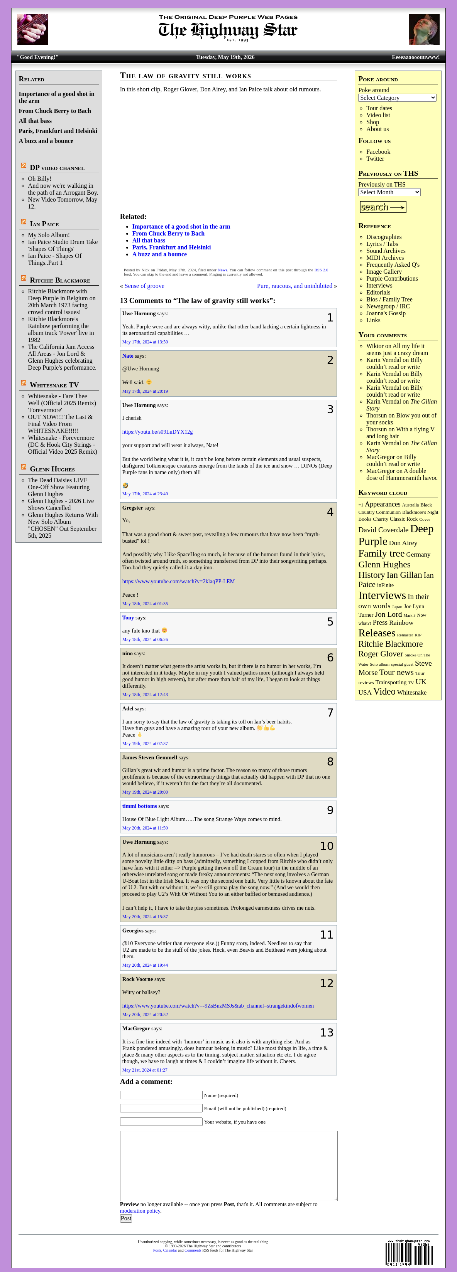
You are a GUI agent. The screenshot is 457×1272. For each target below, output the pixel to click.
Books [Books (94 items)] (364, 519)
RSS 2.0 (321, 270)
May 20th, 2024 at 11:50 (145, 828)
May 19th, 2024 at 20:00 (145, 792)
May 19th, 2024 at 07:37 (145, 743)
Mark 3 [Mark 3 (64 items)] (409, 615)
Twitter (375, 158)
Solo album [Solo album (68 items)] (379, 664)
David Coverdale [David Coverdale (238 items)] (383, 530)
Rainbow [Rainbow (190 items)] (401, 622)
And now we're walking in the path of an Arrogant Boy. (63, 189)
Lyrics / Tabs (382, 244)
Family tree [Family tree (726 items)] (381, 553)
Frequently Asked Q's (393, 264)
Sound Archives (386, 250)
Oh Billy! (40, 178)
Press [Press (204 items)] (380, 622)
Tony (128, 617)
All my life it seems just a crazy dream (397, 349)
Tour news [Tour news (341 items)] (396, 672)
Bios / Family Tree (389, 299)
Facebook (378, 151)
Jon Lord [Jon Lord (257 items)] (388, 614)
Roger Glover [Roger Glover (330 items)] (380, 653)
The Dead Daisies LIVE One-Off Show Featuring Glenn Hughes (59, 487)
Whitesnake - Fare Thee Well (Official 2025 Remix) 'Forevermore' (62, 403)
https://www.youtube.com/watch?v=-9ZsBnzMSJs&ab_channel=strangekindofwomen (218, 1006)
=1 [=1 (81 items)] (360, 505)
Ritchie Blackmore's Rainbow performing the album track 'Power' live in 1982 (61, 329)
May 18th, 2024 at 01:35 (145, 603)
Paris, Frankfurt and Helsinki (58, 131)
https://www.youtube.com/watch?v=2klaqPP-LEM (178, 581)
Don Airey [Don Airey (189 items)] (403, 543)
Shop (372, 122)
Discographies (384, 237)
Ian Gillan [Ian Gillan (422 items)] (404, 575)
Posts (157, 1250)
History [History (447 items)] (371, 575)
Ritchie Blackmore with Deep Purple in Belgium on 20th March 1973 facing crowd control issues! (62, 301)
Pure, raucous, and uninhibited (294, 286)
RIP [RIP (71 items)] (418, 635)
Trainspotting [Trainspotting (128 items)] (390, 682)
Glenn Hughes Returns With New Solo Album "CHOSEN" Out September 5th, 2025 (63, 525)
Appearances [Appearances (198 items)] (382, 504)
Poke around (373, 90)
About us (377, 129)
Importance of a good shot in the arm (181, 226)
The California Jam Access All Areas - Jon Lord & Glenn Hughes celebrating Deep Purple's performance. (62, 357)
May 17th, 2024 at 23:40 (145, 493)
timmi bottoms (139, 806)
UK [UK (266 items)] (421, 681)
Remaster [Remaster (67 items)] (405, 635)
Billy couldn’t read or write (394, 363)
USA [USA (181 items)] (365, 692)
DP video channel (57, 167)
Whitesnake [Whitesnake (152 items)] (412, 692)
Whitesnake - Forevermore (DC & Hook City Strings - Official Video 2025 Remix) (62, 444)
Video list (378, 115)
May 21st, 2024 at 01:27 (145, 1070)
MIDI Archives (385, 257)
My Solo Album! (49, 235)
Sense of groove (144, 286)
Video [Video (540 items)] (384, 691)
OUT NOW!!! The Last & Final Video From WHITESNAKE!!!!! (60, 424)
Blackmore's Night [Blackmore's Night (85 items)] (420, 512)
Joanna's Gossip (386, 313)
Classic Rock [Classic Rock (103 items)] (404, 519)
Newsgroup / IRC (388, 306)
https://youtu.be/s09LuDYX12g (157, 432)
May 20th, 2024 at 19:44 (145, 965)
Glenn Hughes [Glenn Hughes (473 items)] (384, 564)
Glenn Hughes (52, 469)
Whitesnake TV (54, 385)
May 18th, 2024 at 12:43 (145, 694)
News (222, 270)
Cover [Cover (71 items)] (424, 519)
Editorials (378, 292)
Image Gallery (384, 271)
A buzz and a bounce (46, 141)
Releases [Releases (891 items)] (376, 633)
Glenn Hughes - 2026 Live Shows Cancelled (61, 504)
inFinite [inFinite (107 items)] (385, 585)
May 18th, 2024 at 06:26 (145, 639)
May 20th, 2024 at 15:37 (145, 916)
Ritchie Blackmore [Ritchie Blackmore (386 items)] (390, 644)
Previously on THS (381, 184)
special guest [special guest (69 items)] (402, 664)
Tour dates (379, 108)
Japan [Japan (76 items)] (397, 606)
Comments (192, 1250)
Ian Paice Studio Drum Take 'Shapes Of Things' (63, 245)
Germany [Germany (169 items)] (418, 554)
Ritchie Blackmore (60, 280)
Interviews (379, 285)
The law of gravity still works (185, 75)
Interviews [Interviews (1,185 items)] (382, 595)
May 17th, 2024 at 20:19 (145, 391)
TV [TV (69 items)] (411, 682)
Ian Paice (44, 224)
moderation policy (140, 1211)
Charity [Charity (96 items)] (380, 519)
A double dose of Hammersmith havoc (401, 474)
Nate (128, 356)
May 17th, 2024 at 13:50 (145, 342)
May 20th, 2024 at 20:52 (145, 1014)
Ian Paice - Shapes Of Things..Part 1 (55, 259)
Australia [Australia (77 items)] (410, 505)
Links (373, 320)
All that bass (35, 121)
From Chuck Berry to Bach (55, 111)
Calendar (170, 1250)
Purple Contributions (392, 278)
